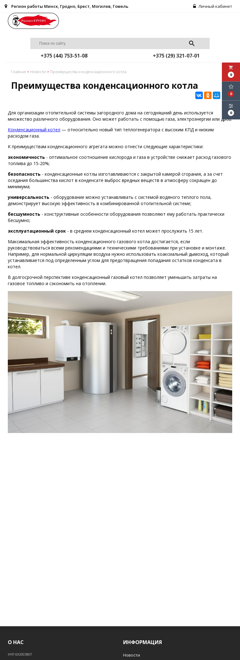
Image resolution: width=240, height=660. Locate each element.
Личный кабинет (212, 6)
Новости (131, 655)
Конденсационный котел (34, 130)
